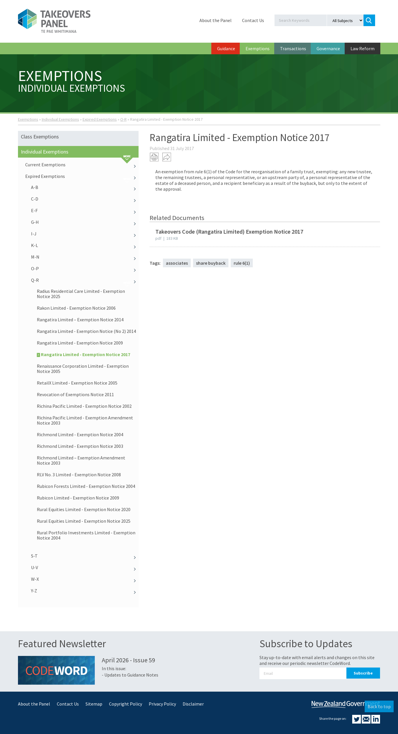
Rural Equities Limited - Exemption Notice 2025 (83, 521)
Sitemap (94, 704)
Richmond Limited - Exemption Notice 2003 (80, 446)
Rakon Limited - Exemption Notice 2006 (76, 308)
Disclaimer (193, 704)
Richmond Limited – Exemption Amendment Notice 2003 (81, 460)
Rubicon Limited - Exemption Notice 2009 (78, 498)
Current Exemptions (82, 164)
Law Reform (362, 48)
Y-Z (85, 591)
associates (177, 263)
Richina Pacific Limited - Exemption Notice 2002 (84, 406)
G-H (85, 222)
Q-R (123, 119)
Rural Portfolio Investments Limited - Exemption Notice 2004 (86, 535)
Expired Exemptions (100, 119)
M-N (85, 257)
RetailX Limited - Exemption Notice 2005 (77, 383)
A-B (85, 187)
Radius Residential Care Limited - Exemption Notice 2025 (81, 293)
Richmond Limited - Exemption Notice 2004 (80, 434)
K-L (85, 245)
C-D (85, 199)
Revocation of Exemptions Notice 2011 (75, 394)
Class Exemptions (40, 136)
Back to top (379, 706)
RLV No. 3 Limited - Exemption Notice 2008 (79, 474)
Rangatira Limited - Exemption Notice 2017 (83, 354)
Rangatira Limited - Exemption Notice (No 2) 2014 (86, 331)
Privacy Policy (162, 704)
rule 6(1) (242, 263)
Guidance (226, 48)
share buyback (211, 263)
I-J (85, 234)
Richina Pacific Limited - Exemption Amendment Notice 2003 (85, 420)
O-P (85, 268)
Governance (328, 48)
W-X (85, 579)
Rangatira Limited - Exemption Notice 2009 (80, 343)
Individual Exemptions (60, 119)
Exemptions (258, 48)
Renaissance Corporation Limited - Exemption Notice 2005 (83, 368)
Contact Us (253, 20)
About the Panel (215, 20)
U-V (85, 567)
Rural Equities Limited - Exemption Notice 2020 (83, 509)
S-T (85, 556)
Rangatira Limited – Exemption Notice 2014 (80, 319)
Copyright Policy (125, 704)
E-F (85, 210)
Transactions (293, 48)
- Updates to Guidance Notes (130, 675)
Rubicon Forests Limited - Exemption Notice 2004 (86, 486)
